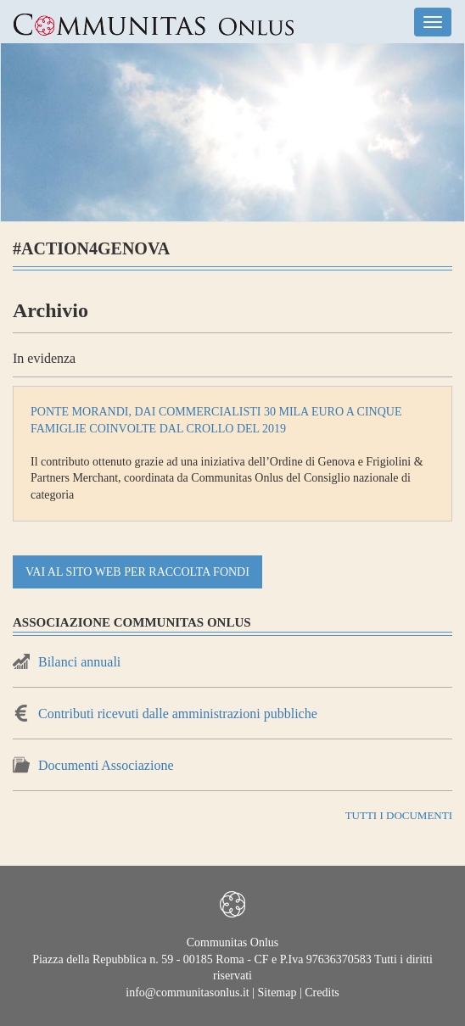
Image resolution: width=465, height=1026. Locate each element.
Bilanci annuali (79, 662)
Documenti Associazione (106, 765)
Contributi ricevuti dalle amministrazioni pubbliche (177, 713)
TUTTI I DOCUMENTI (398, 815)
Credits (322, 992)
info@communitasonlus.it (187, 992)
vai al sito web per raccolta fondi (137, 572)
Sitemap (277, 992)
